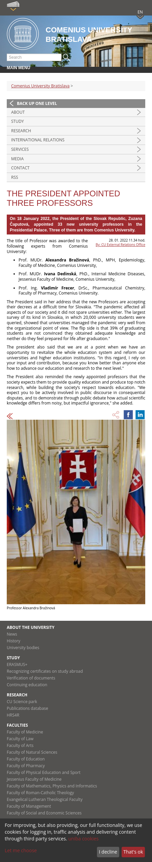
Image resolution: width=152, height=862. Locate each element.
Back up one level (37, 103)
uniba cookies (83, 838)
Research (21, 131)
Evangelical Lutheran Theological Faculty (44, 799)
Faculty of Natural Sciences (32, 752)
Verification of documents (31, 678)
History (13, 641)
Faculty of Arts (20, 745)
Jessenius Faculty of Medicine (34, 779)
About (18, 112)
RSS (14, 177)
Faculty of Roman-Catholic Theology (40, 793)
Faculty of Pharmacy (26, 766)
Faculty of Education (26, 759)
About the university (30, 627)
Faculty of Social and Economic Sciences (44, 813)
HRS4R (13, 715)
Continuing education (27, 685)
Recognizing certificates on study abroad (45, 671)
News (12, 634)
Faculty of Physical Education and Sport (43, 772)
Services (20, 149)
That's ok (133, 852)
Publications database (27, 708)
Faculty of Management (29, 806)
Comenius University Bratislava (40, 86)
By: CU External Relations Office (120, 244)
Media (17, 159)
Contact (20, 168)
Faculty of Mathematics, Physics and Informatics (52, 786)
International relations (38, 140)
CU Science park (22, 701)
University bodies (23, 647)
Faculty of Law (20, 739)
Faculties (17, 725)
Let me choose (21, 850)
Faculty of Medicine (25, 732)
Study (17, 121)
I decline (108, 852)
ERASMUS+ (17, 664)
